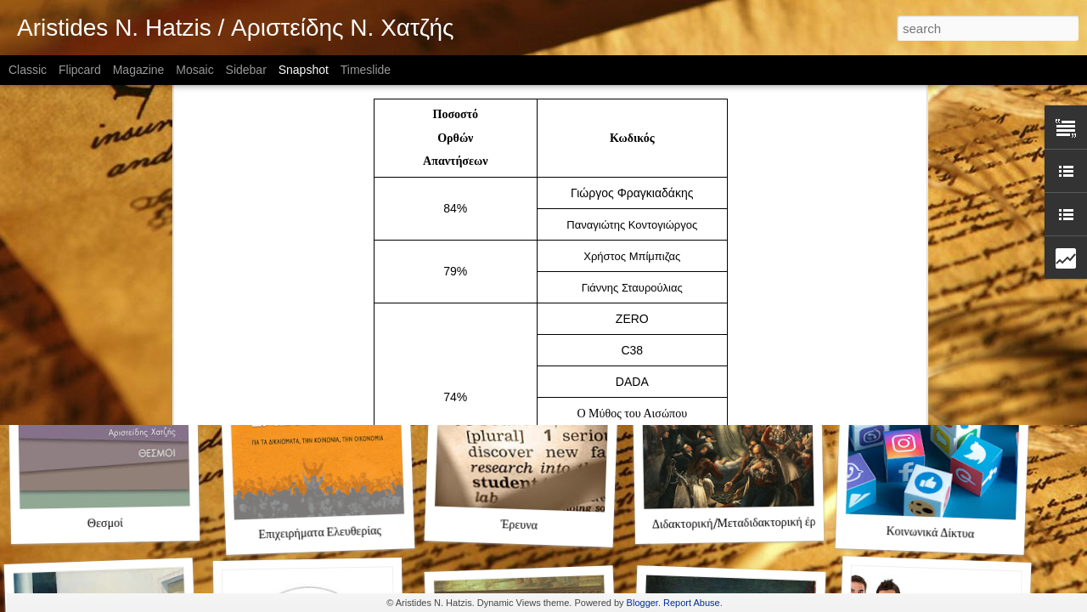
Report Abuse (691, 603)
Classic (27, 69)
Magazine (139, 69)
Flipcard (80, 69)
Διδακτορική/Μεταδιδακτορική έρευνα (745, 524)
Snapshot (304, 69)
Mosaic (194, 69)
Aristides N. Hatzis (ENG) (314, 302)
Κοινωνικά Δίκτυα (930, 533)
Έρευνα (519, 525)
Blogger (642, 603)
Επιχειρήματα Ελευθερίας (319, 532)
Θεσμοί (105, 524)
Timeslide (366, 69)
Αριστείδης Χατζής (115, 302)
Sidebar (246, 69)
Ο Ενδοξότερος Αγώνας (724, 302)
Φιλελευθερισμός (930, 301)
